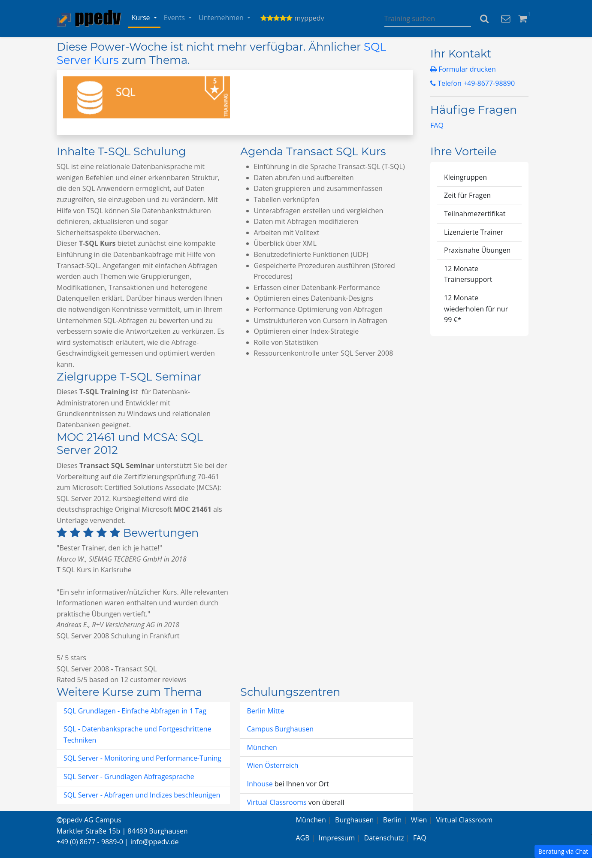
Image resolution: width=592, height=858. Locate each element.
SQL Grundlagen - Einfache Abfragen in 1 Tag (134, 711)
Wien (419, 820)
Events (175, 17)
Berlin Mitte (265, 711)
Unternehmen (222, 17)
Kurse (142, 17)
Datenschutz (384, 838)
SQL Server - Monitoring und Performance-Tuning (142, 758)
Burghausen (354, 820)
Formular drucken (463, 69)
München (262, 747)
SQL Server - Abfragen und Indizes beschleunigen (141, 795)
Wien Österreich (273, 765)
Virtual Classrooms (277, 802)
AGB (303, 838)
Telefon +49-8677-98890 (472, 83)
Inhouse (261, 784)
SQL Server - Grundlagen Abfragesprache (128, 776)
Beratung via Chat (563, 851)
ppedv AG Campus (89, 820)
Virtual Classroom (464, 820)
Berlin (392, 820)
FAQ (437, 125)
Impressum (337, 838)
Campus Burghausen (280, 729)
